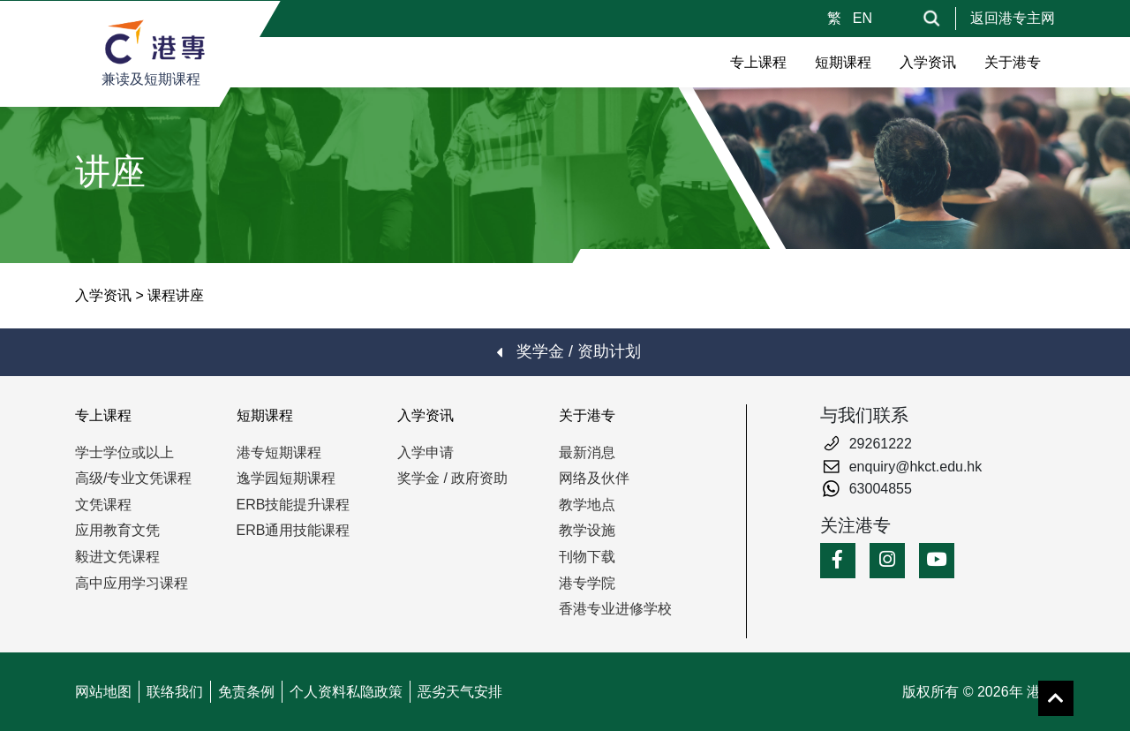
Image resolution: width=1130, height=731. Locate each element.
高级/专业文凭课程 (133, 478)
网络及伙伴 (594, 478)
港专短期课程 (279, 452)
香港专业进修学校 (615, 608)
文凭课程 (103, 504)
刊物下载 (587, 556)
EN (862, 18)
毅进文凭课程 (117, 556)
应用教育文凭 (117, 530)
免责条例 (246, 691)
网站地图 (103, 691)
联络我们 (175, 691)
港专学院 (587, 583)
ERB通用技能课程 (293, 530)
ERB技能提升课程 (293, 504)
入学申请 (425, 452)
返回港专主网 (1012, 18)
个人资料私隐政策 (346, 691)
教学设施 (587, 530)
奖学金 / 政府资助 (452, 478)
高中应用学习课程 (131, 583)
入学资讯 (103, 295)
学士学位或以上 (124, 452)
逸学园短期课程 (286, 478)
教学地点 (587, 504)
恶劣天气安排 (460, 691)
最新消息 (587, 452)
